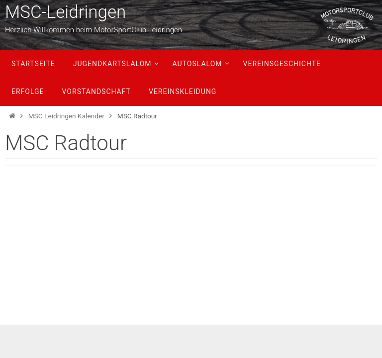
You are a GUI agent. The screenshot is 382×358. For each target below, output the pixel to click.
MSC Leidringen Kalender (66, 116)
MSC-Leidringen (65, 12)
